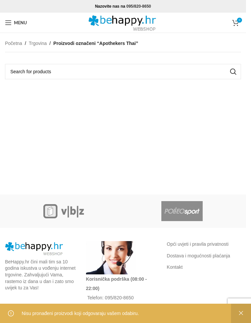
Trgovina (38, 43)
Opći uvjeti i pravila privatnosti (197, 244)
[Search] (123, 71)
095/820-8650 (138, 6)
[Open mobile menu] (16, 22)
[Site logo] (123, 22)
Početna (13, 43)
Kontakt (174, 267)
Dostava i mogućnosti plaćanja (198, 255)
